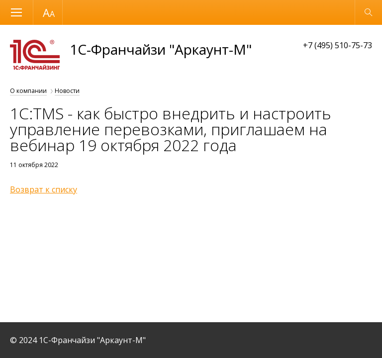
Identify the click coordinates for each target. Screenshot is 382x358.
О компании (28, 91)
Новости (67, 91)
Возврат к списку (43, 189)
